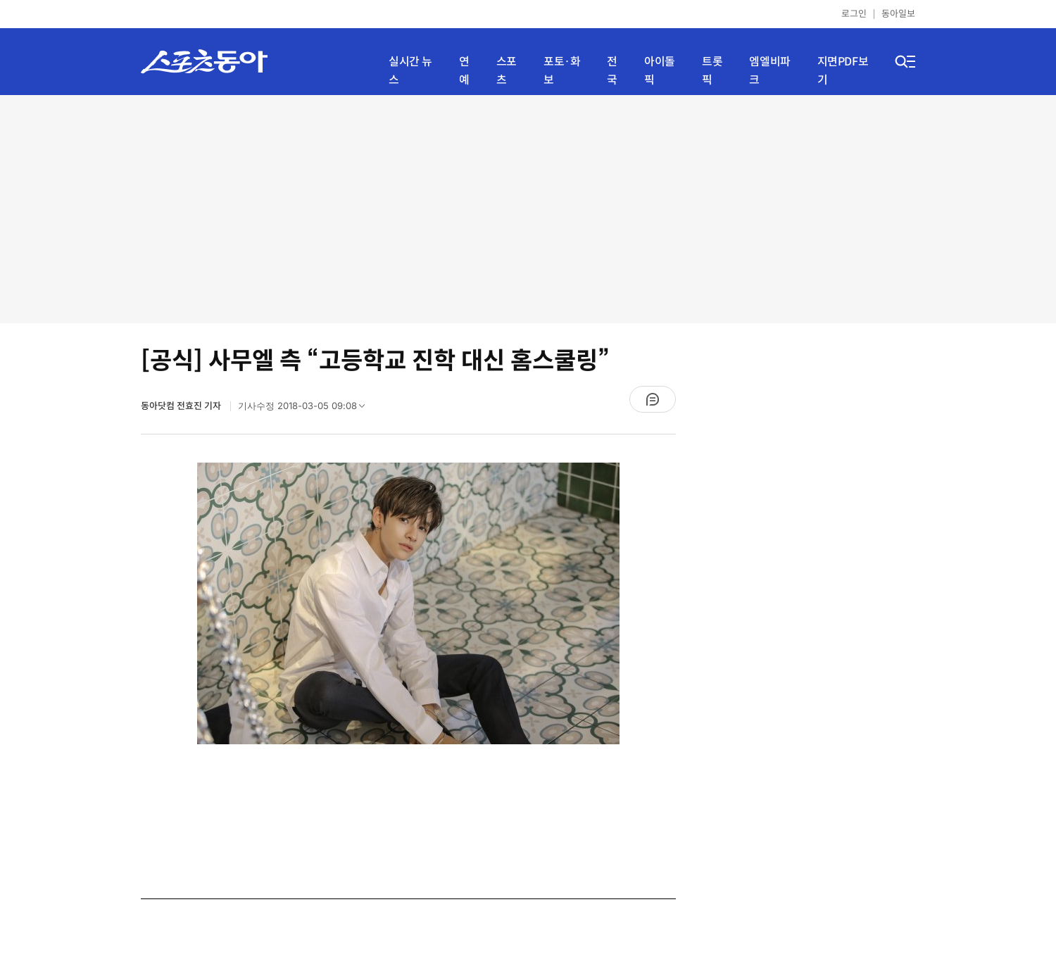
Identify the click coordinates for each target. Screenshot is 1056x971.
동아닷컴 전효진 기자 (182, 406)
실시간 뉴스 (410, 70)
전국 (612, 70)
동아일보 (898, 14)
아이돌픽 (659, 70)
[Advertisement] (528, 207)
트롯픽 (712, 70)
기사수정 (306, 409)
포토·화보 (561, 70)
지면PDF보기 (843, 70)
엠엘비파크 (769, 70)
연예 (464, 70)
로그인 (854, 14)
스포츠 (506, 70)
